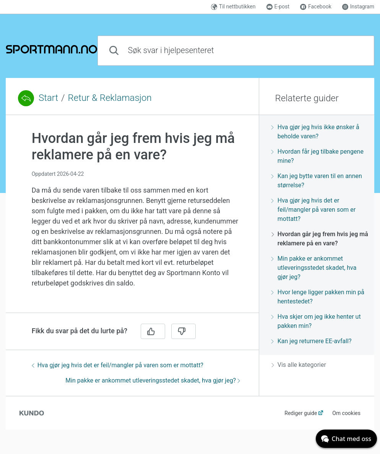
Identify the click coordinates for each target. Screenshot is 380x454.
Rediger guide (300, 413)
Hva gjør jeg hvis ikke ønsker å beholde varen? (315, 131)
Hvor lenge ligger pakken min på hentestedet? (317, 297)
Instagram (358, 6)
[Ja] (153, 331)
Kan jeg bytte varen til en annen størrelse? (316, 180)
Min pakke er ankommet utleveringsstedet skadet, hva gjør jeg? (152, 380)
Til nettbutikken (233, 6)
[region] (132, 218)
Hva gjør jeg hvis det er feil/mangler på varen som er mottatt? (117, 365)
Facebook (315, 6)
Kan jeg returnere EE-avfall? (311, 341)
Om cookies (346, 413)
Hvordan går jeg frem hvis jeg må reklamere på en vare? (319, 238)
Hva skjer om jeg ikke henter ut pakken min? (316, 321)
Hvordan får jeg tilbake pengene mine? (317, 156)
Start (48, 97)
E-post (277, 6)
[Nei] (183, 331)
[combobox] (236, 50)
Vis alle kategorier (298, 364)
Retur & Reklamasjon (110, 97)
